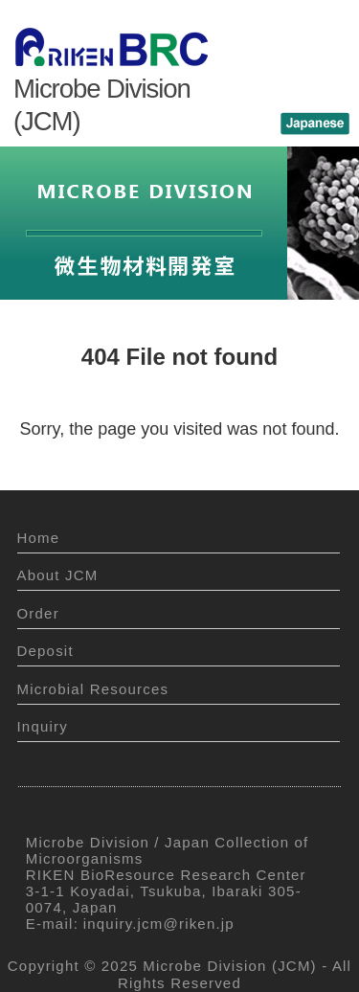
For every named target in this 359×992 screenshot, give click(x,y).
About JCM (58, 575)
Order (38, 613)
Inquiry (42, 726)
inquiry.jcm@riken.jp (159, 923)
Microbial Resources (93, 689)
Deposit (45, 651)
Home (38, 538)
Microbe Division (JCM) (229, 966)
